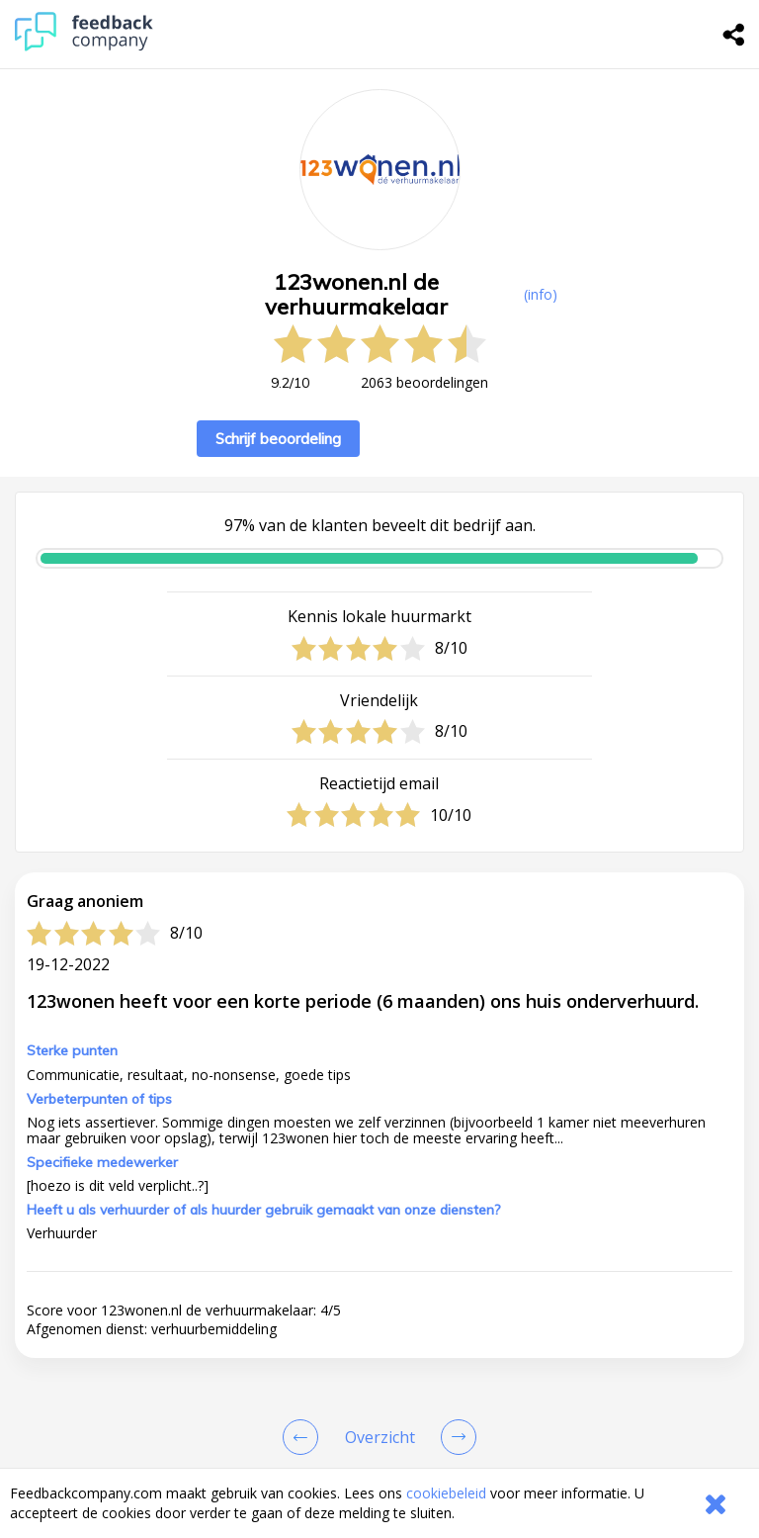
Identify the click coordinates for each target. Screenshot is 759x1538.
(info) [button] (540, 294)
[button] (379, 1248)
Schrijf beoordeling (278, 438)
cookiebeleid (446, 1493)
